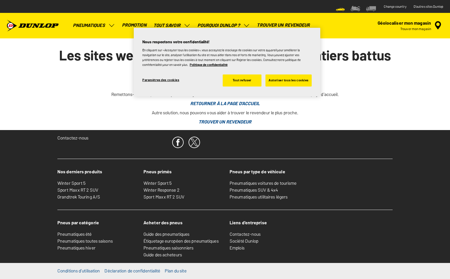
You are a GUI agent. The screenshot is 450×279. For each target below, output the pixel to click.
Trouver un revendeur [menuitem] (283, 25)
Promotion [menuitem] (134, 25)
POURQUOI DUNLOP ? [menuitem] (223, 25)
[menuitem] (340, 8)
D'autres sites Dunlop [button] (428, 7)
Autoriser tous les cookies (289, 80)
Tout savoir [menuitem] (172, 25)
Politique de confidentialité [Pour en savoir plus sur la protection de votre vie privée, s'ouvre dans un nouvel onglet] (209, 65)
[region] (227, 62)
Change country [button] (395, 7)
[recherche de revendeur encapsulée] (410, 25)
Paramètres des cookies (160, 80)
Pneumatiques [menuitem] (94, 25)
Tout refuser (242, 80)
